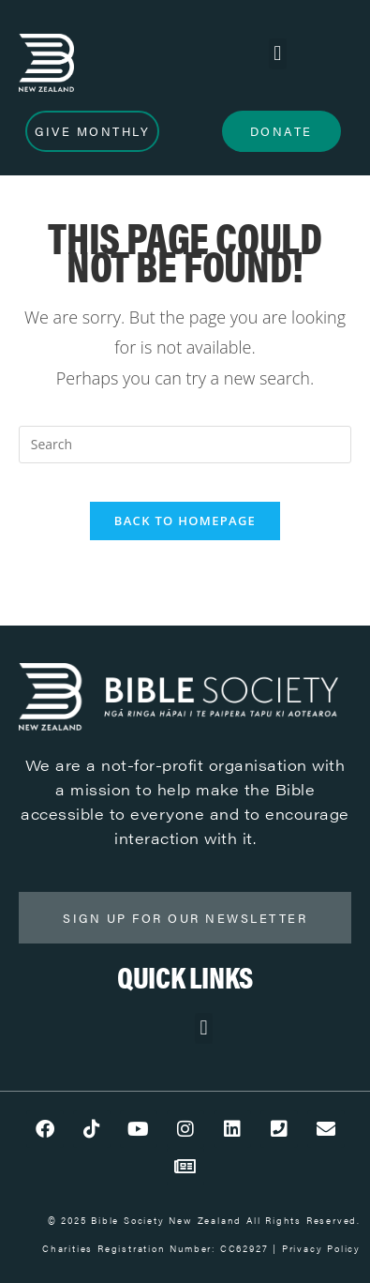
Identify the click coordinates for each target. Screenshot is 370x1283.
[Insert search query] (185, 444)
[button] (278, 53)
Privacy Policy (321, 1248)
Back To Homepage (185, 520)
